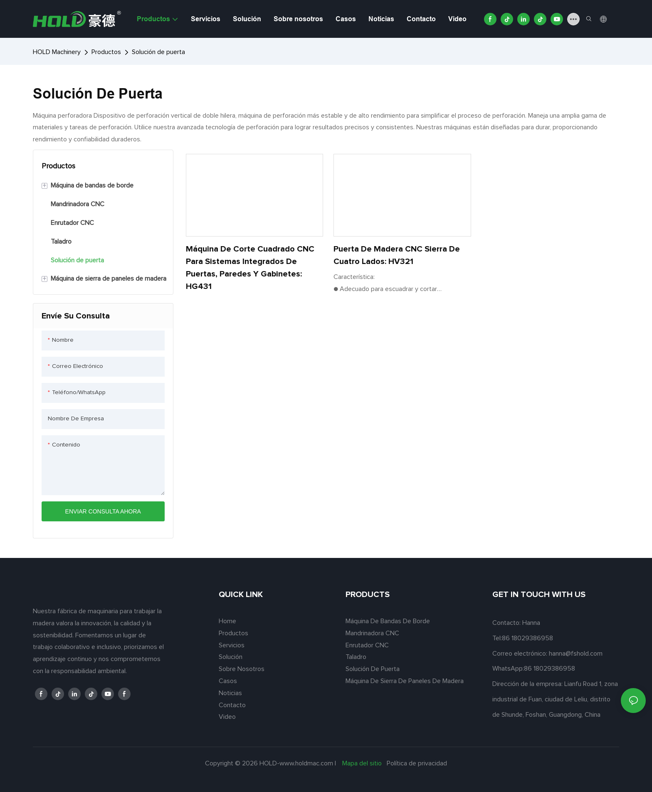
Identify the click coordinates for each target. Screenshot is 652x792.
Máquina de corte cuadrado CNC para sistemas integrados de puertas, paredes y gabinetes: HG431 (250, 268)
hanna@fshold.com (576, 653)
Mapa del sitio (362, 763)
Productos (106, 52)
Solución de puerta (158, 52)
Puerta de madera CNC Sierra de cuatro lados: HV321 (396, 255)
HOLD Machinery (57, 52)
